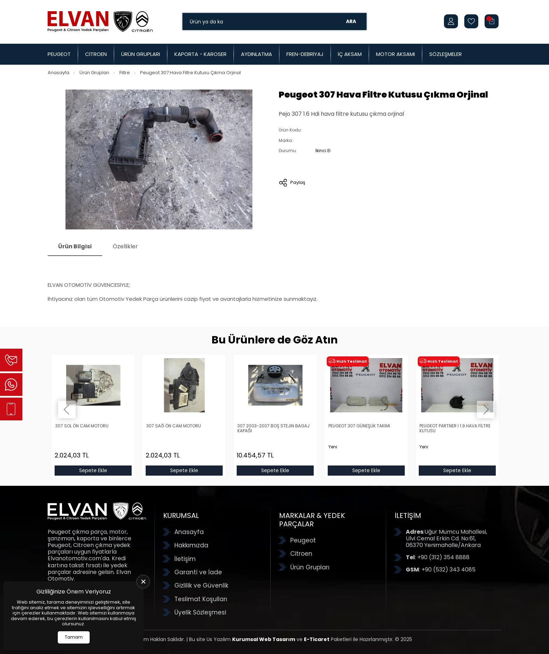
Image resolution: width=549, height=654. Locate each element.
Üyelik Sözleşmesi (200, 612)
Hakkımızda (191, 545)
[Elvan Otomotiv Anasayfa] (100, 21)
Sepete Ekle (93, 470)
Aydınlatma (256, 54)
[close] (143, 582)
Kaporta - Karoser (200, 54)
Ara (351, 21)
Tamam (74, 637)
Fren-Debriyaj (305, 54)
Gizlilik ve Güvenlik (201, 585)
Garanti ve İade (198, 572)
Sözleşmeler (445, 54)
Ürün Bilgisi (75, 246)
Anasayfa (58, 72)
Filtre (124, 72)
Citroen (96, 54)
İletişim (185, 558)
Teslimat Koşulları (200, 599)
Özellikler (125, 246)
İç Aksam (350, 54)
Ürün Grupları (140, 54)
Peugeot (59, 54)
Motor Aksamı (395, 54)
